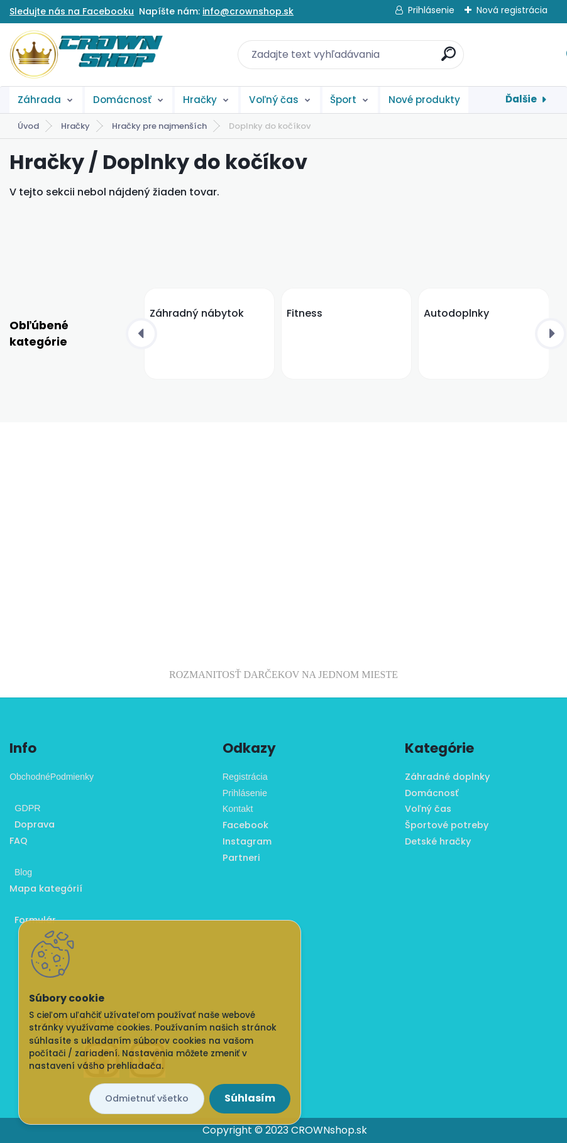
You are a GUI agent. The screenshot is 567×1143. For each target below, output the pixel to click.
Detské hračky (438, 841)
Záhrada (39, 99)
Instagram (247, 841)
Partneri (241, 857)
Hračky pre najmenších (159, 126)
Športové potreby (446, 825)
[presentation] (141, 333)
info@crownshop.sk (248, 11)
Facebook (245, 825)
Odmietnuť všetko (147, 1098)
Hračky (200, 99)
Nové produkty (424, 99)
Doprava (32, 824)
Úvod (28, 126)
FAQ (18, 840)
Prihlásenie (431, 10)
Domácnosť (122, 99)
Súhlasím (249, 1098)
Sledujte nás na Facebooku (71, 11)
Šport (343, 99)
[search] (448, 58)
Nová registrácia (512, 10)
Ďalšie (521, 99)
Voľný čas (274, 99)
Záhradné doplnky (447, 776)
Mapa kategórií (45, 888)
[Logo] (86, 54)
